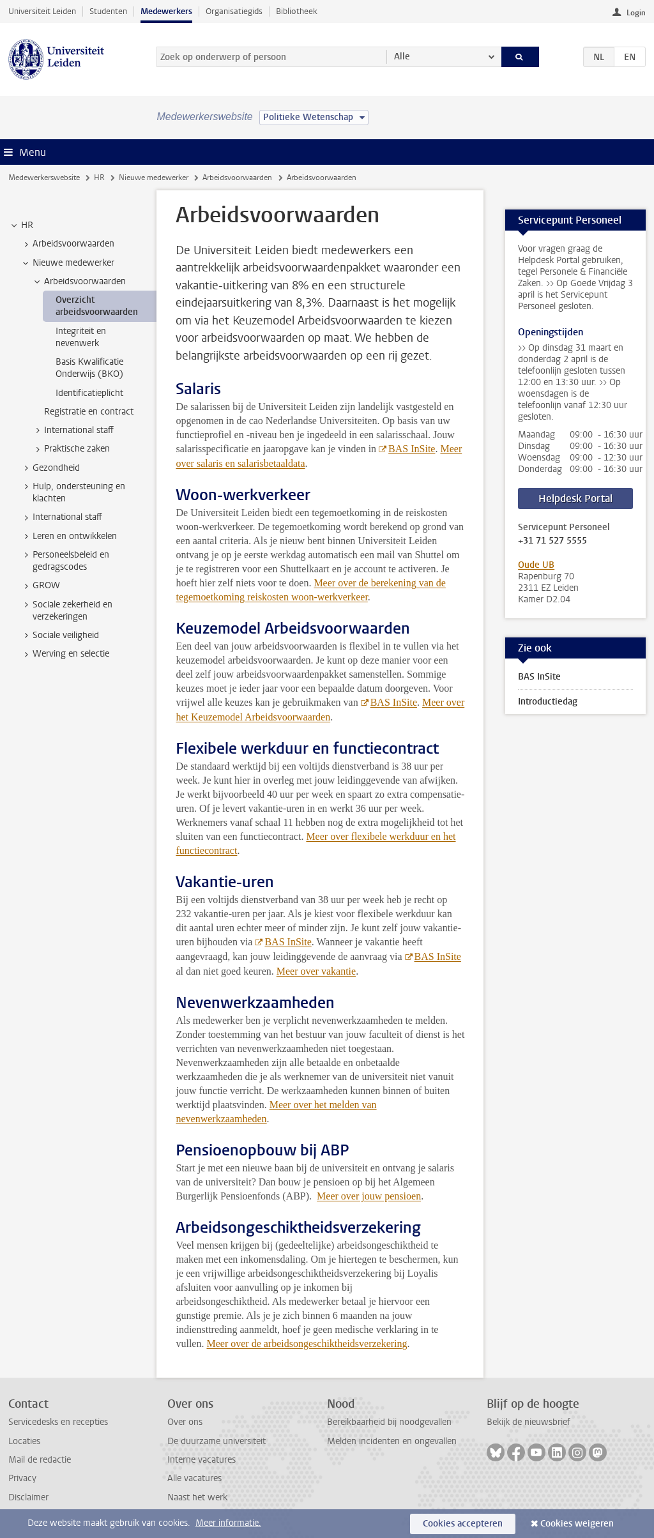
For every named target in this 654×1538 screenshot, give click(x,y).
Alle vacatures (194, 1478)
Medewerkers (166, 11)
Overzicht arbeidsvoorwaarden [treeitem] (97, 306)
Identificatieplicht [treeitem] (89, 393)
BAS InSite (411, 448)
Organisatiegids (234, 11)
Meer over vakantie (316, 971)
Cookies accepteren (463, 1524)
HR (99, 177)
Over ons (184, 1422)
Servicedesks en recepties (58, 1422)
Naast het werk (197, 1497)
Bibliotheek (296, 11)
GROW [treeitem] (40, 585)
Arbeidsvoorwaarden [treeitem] (67, 244)
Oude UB (536, 565)
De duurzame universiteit (216, 1441)
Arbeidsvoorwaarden (237, 177)
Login (636, 13)
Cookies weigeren (577, 1524)
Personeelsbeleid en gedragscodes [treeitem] (64, 561)
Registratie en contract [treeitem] (88, 412)
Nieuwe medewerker (153, 177)
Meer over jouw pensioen (369, 1196)
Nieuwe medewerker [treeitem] (67, 263)
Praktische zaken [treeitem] (71, 449)
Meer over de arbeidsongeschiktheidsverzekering (306, 1343)
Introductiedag (547, 702)
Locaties (24, 1441)
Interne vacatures (201, 1460)
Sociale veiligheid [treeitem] (59, 635)
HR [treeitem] (21, 225)
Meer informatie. (228, 1523)
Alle (402, 56)
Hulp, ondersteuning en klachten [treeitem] (72, 492)
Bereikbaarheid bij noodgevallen (389, 1422)
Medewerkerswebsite (44, 177)
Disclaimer (28, 1497)
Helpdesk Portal (575, 498)
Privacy (22, 1478)
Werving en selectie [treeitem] (64, 654)
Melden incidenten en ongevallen (392, 1441)
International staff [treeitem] (73, 430)
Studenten (108, 11)
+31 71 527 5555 (552, 541)
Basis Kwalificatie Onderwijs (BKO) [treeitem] (89, 368)
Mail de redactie (39, 1460)
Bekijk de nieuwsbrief (528, 1422)
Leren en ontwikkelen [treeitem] (68, 536)
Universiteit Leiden (42, 11)
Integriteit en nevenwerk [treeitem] (81, 337)
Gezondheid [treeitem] (50, 468)
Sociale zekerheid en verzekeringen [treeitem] (66, 610)
